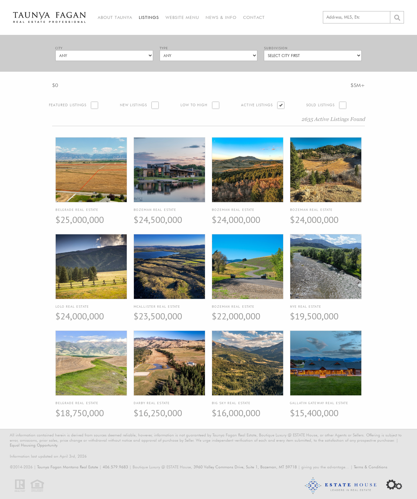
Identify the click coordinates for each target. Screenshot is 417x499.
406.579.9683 (115, 466)
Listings (149, 17)
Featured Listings (67, 105)
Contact (254, 17)
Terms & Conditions (370, 466)
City (59, 48)
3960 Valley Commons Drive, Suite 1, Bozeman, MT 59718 (245, 466)
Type (164, 48)
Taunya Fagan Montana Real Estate (67, 466)
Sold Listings (320, 105)
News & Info (221, 17)
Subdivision (276, 48)
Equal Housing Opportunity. (34, 445)
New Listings (133, 105)
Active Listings (257, 105)
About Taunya (115, 17)
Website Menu (182, 17)
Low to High (194, 105)
